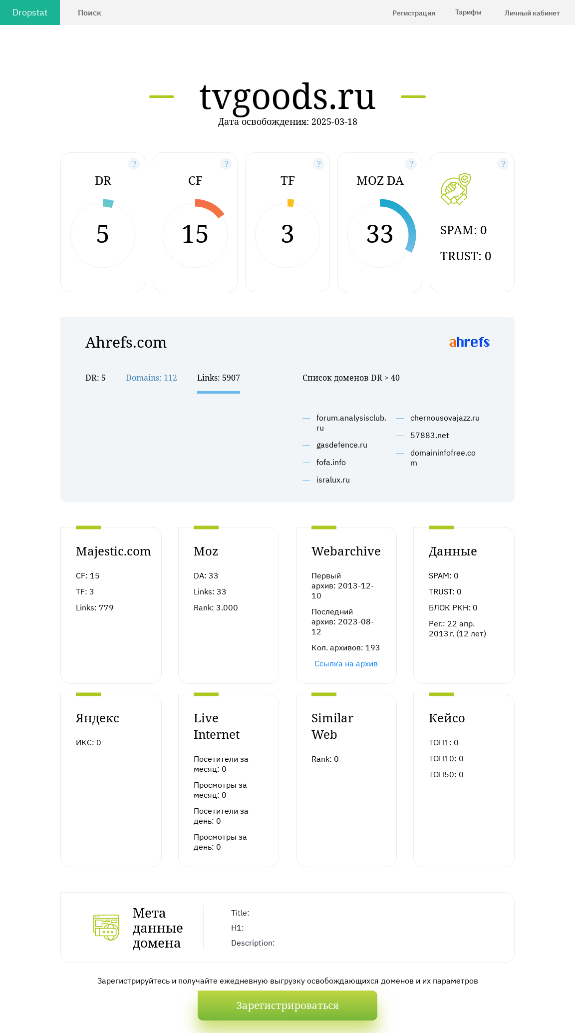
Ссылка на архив (346, 663)
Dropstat (29, 12)
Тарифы (468, 11)
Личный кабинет (532, 12)
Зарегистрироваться (287, 1005)
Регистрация (413, 12)
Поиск (89, 12)
